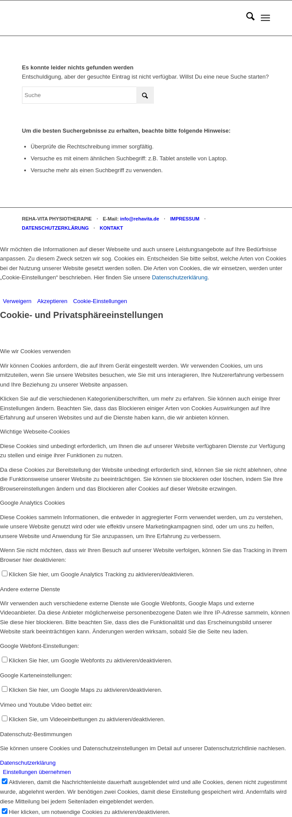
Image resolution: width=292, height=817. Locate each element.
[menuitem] (246, 18)
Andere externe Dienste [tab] (30, 589)
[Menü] (265, 18)
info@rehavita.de (139, 218)
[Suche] (246, 18)
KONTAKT (111, 228)
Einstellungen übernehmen (37, 772)
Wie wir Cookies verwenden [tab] (35, 351)
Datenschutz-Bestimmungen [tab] (36, 734)
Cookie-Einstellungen (100, 301)
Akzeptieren (52, 301)
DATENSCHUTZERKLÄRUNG (55, 228)
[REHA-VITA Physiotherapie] (121, 18)
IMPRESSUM (185, 218)
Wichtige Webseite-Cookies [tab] (35, 431)
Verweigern (17, 301)
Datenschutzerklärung (179, 277)
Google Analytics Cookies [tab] (32, 502)
